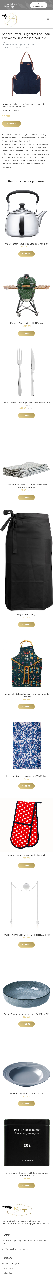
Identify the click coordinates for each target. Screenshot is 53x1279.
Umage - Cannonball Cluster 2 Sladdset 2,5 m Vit (26, 935)
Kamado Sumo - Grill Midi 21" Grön (26, 323)
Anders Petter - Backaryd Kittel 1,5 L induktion (26, 244)
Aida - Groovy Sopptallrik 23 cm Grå (27, 1093)
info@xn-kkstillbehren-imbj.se (15, 1249)
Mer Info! (11, 123)
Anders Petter (8, 106)
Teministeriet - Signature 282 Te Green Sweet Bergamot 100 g (26, 1174)
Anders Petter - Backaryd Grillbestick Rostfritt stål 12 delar (26, 404)
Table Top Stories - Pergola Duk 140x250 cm (26, 776)
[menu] (48, 19)
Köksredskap (18, 104)
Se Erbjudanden (38, 5)
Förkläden (41, 104)
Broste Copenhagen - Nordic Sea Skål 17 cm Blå (26, 1014)
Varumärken (30, 104)
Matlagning (7, 1273)
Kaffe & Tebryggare (10, 1263)
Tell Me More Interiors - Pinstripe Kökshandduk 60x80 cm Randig (26, 486)
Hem (4, 42)
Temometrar (20, 106)
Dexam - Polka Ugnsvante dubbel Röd (26, 855)
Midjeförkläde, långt (26, 614)
